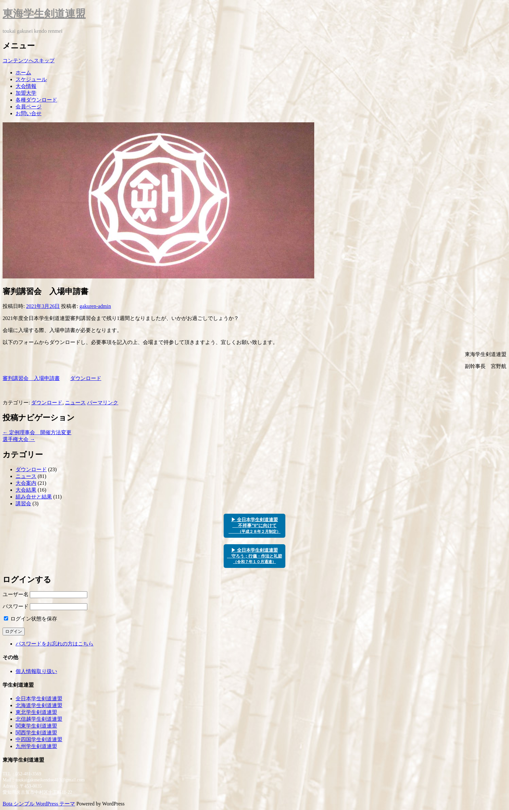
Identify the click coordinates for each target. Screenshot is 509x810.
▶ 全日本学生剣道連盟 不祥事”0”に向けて (254, 525)
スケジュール (31, 79)
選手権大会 (19, 439)
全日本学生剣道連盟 (39, 698)
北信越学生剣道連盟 (39, 719)
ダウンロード (85, 378)
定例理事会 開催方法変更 (37, 432)
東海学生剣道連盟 (44, 13)
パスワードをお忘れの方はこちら (54, 643)
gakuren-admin (95, 306)
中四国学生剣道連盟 (39, 739)
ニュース (75, 402)
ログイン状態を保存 (30, 618)
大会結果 (26, 490)
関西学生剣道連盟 (36, 732)
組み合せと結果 (34, 496)
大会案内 (26, 483)
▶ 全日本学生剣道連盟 (254, 556)
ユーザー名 (16, 594)
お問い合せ (29, 113)
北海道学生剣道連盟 (39, 705)
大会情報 (26, 86)
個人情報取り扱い (36, 671)
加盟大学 (26, 93)
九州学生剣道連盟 (36, 746)
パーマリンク (102, 402)
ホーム (23, 72)
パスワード (16, 606)
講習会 (23, 503)
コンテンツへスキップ (29, 60)
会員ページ (29, 106)
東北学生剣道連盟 (36, 712)
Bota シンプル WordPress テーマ (39, 803)
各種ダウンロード (36, 100)
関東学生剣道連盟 (36, 726)
